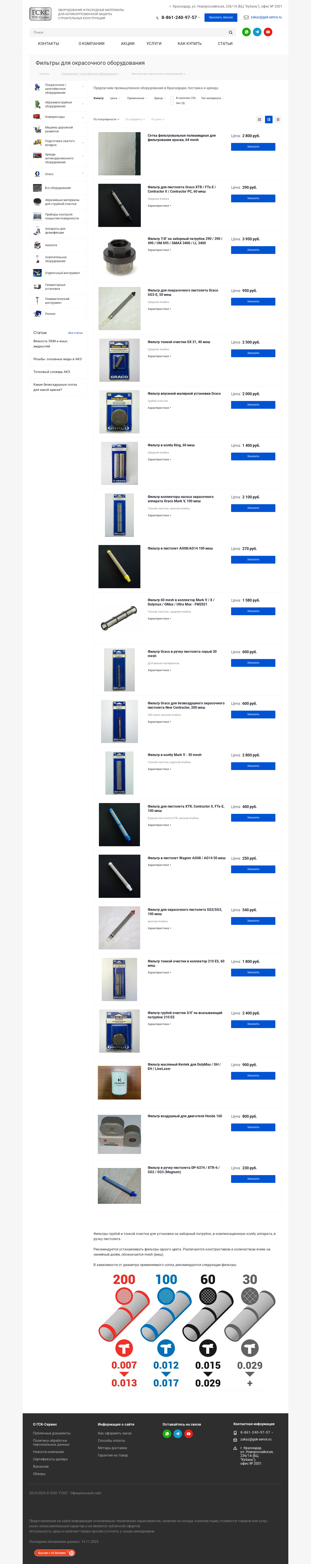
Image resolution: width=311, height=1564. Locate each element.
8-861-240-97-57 (179, 17)
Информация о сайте (116, 1424)
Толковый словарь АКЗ (51, 372)
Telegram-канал (257, 32)
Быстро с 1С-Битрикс (52, 1552)
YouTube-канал (268, 32)
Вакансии (41, 1466)
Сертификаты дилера (50, 1459)
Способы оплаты (111, 1441)
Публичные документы (51, 1433)
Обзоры (39, 1474)
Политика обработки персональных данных (51, 1443)
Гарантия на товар (113, 1455)
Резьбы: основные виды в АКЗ (57, 359)
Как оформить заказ (115, 1433)
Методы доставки (112, 1448)
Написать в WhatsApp (246, 32)
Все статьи (75, 332)
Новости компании (48, 1452)
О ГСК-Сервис (45, 1424)
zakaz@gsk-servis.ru (266, 17)
